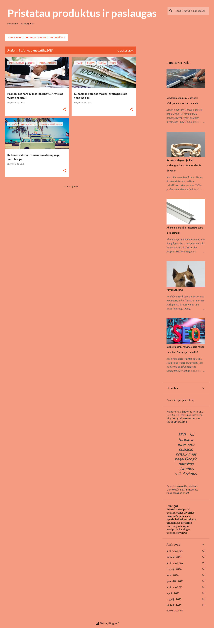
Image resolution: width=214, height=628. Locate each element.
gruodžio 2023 (175, 581)
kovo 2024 (173, 575)
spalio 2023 (173, 593)
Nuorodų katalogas (178, 526)
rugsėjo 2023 (174, 599)
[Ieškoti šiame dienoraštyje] (191, 11)
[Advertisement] (149, 107)
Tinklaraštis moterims (179, 522)
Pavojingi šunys (175, 290)
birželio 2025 (174, 557)
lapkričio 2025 (175, 551)
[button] (64, 109)
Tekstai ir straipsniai (178, 509)
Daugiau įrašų (70, 186)
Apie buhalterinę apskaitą (181, 519)
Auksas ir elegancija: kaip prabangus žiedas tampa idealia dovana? (184, 165)
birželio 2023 (174, 605)
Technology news (177, 532)
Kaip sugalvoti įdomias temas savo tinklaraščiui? (36, 37)
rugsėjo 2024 (174, 569)
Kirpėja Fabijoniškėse (179, 516)
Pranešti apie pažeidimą (180, 400)
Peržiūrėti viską (125, 51)
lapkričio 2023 (175, 587)
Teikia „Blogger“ (107, 623)
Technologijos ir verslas (180, 512)
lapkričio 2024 (175, 563)
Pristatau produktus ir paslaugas (82, 13)
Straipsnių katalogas (178, 529)
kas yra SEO (196, 411)
